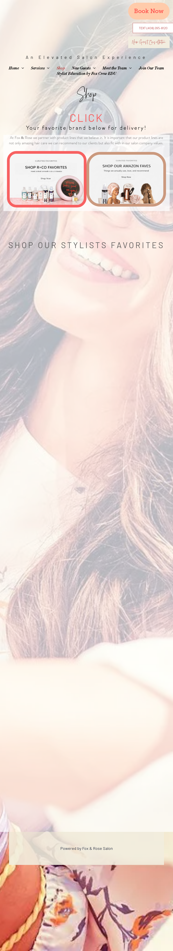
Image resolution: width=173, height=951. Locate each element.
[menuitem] (16, 68)
